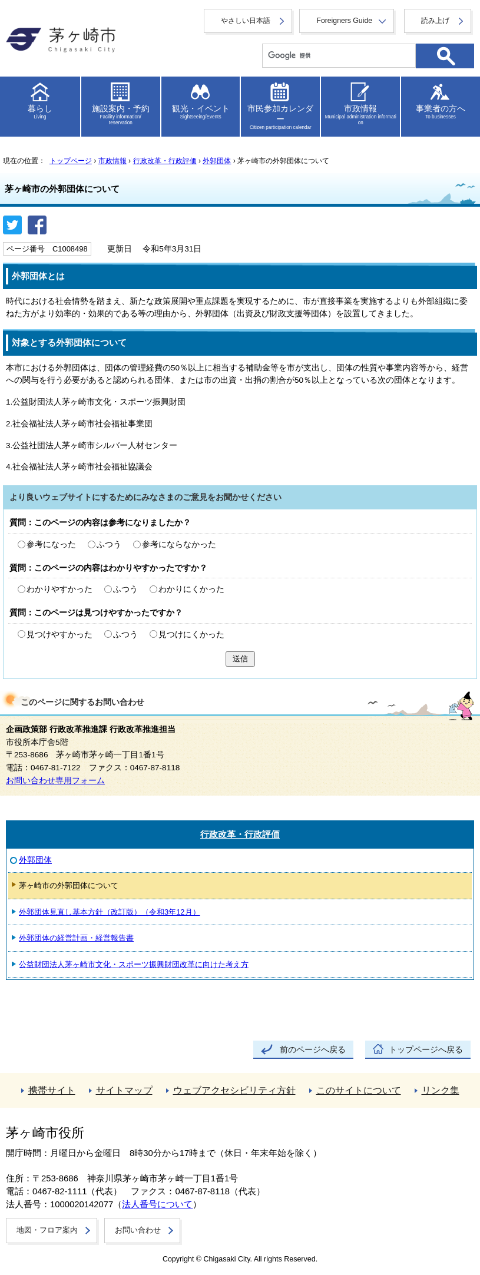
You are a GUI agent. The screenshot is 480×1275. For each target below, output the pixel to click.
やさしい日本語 (245, 20)
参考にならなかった (179, 544)
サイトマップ (124, 1090)
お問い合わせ (138, 1230)
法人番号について (157, 1204)
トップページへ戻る (426, 1049)
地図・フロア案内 (47, 1230)
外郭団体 (217, 161)
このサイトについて (358, 1090)
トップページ (70, 161)
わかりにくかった (191, 589)
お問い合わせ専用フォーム (55, 780)
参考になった (51, 544)
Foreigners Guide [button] (344, 20)
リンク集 (440, 1090)
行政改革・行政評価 (165, 161)
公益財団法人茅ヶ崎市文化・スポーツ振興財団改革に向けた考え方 (134, 964)
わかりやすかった (59, 589)
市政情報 (112, 161)
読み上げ (435, 20)
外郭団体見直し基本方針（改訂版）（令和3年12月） (109, 912)
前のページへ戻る (313, 1049)
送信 (240, 658)
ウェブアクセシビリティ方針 (234, 1090)
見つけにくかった (191, 634)
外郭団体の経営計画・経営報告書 (76, 937)
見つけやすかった (59, 634)
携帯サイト (51, 1090)
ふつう (109, 544)
